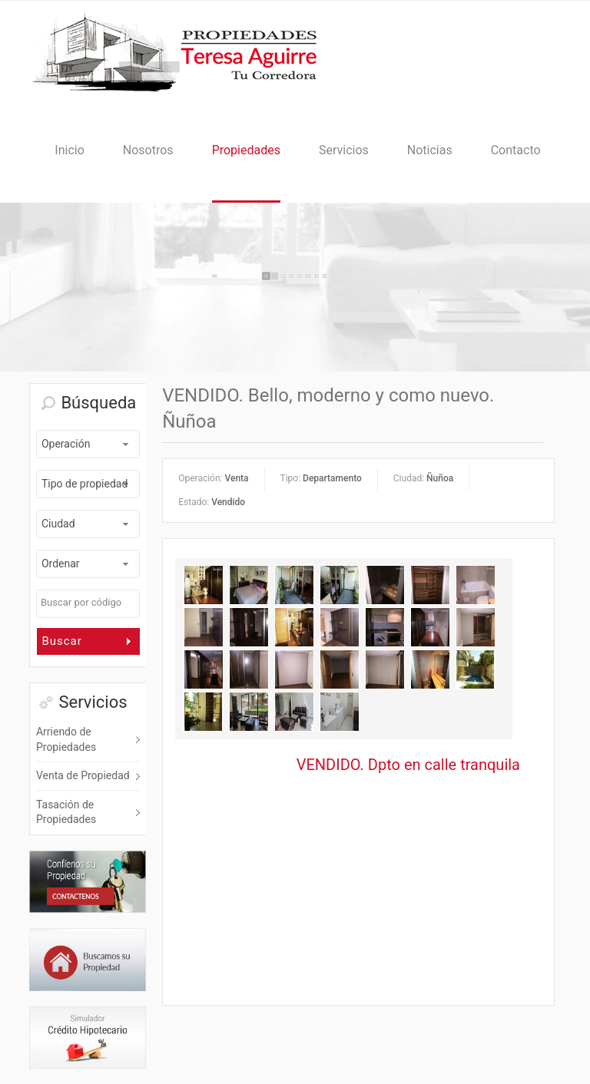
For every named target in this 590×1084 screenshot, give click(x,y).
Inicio (69, 150)
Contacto (516, 150)
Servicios (344, 150)
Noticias (429, 150)
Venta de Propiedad (83, 775)
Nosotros (148, 150)
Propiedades (246, 150)
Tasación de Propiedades (66, 812)
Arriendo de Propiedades (66, 739)
